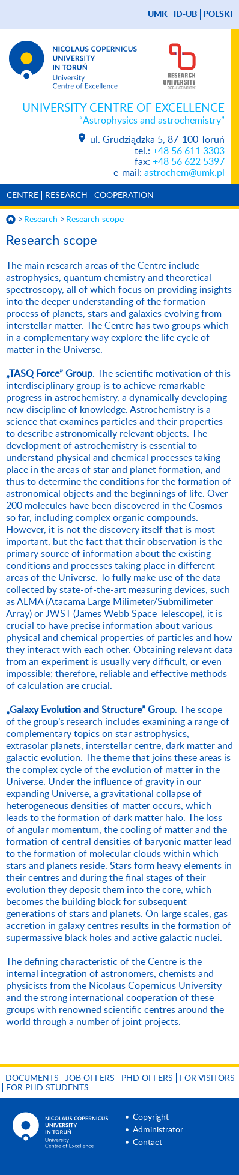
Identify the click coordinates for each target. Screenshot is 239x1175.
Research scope (95, 219)
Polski (217, 14)
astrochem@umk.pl (184, 173)
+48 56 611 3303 (189, 151)
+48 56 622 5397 (189, 162)
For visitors (207, 1078)
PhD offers (147, 1078)
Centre (22, 195)
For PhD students (47, 1088)
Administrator (158, 1130)
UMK (158, 14)
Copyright (151, 1117)
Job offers (90, 1078)
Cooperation (124, 195)
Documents (32, 1078)
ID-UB (185, 14)
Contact (147, 1142)
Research (66, 195)
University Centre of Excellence (123, 115)
